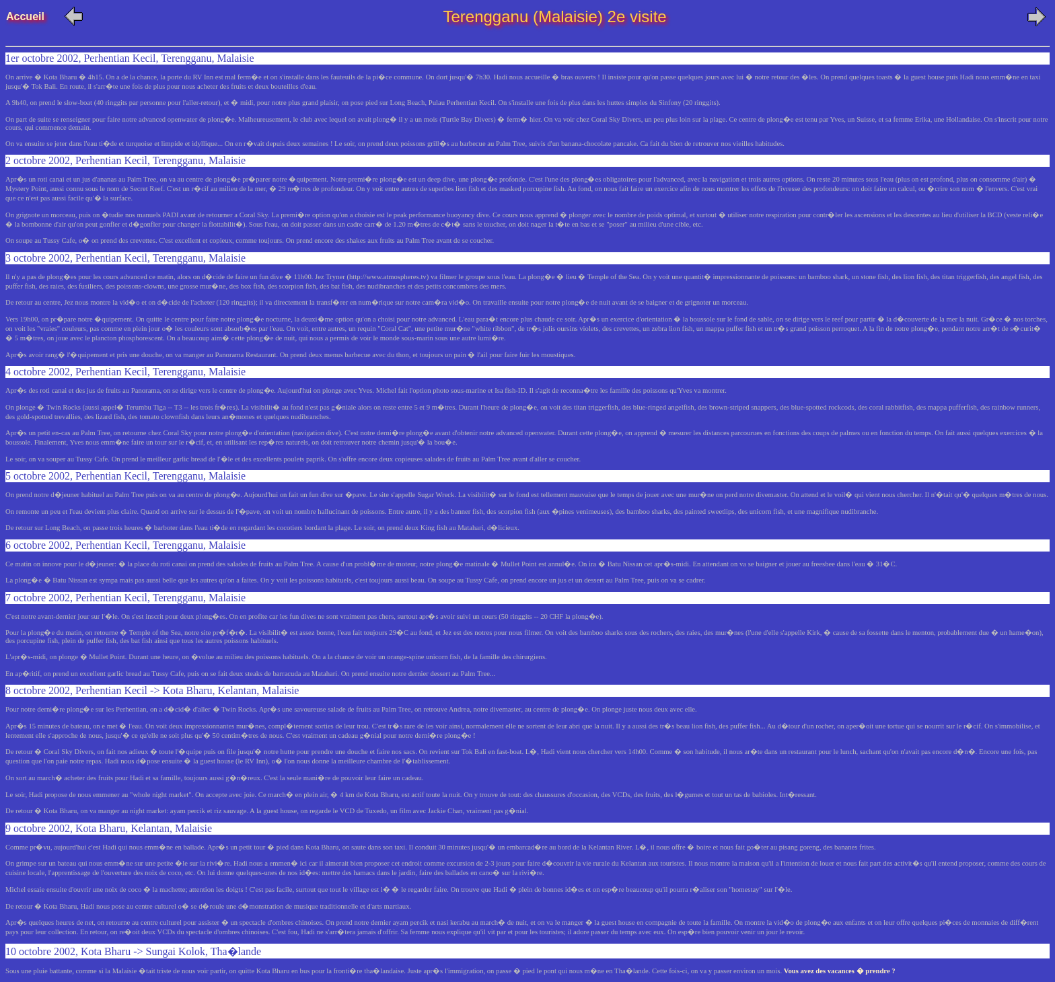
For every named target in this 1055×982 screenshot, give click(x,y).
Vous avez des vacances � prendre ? (840, 971)
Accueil (32, 16)
